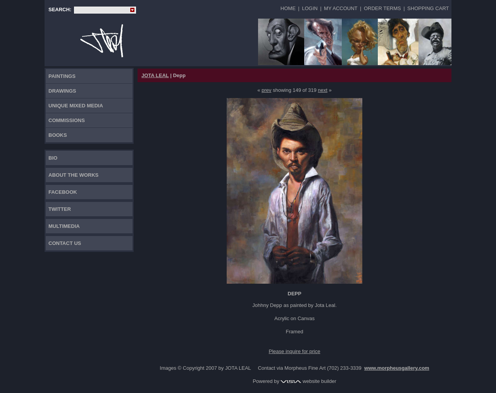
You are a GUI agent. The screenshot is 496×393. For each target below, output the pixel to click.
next (322, 90)
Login (309, 8)
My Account (340, 8)
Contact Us (64, 243)
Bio (52, 158)
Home (288, 8)
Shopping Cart (428, 8)
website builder (308, 381)
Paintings (62, 76)
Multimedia (64, 226)
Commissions (66, 120)
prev (266, 90)
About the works (73, 175)
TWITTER (59, 209)
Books (57, 135)
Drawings (62, 91)
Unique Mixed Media (75, 106)
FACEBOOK (62, 192)
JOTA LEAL (155, 75)
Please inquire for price (294, 351)
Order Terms (382, 8)
